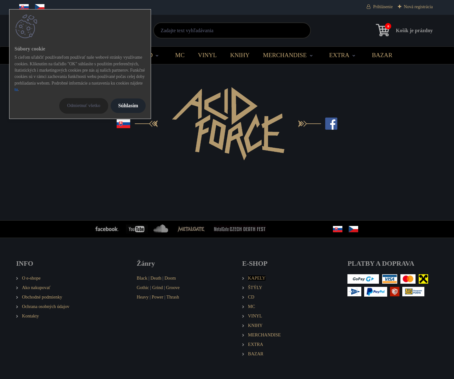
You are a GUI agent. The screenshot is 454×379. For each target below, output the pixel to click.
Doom (170, 278)
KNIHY (240, 55)
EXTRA (339, 55)
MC (180, 55)
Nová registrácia (418, 6)
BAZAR (382, 55)
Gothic (143, 287)
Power (157, 296)
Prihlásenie (383, 6)
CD (148, 55)
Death (155, 278)
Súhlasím (128, 105)
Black (142, 278)
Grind (157, 287)
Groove (173, 287)
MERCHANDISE (285, 55)
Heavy (143, 296)
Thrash (172, 296)
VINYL (207, 55)
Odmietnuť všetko (83, 105)
